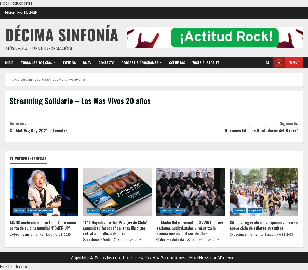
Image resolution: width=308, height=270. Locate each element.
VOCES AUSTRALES (206, 62)
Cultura (93, 210)
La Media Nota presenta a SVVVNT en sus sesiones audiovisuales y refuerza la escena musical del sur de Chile (189, 228)
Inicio (9, 62)
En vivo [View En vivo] (286, 62)
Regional (108, 210)
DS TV (87, 62)
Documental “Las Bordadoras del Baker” (226, 127)
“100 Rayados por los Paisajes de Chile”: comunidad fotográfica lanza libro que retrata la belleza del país (116, 228)
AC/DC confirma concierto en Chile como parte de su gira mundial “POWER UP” (43, 225)
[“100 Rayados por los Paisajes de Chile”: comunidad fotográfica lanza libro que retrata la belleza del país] (117, 192)
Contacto (106, 62)
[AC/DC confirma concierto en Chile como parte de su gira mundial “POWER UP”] (44, 192)
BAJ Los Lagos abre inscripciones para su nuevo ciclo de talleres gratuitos (264, 225)
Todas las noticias (36, 62)
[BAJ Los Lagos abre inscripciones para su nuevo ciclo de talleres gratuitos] (264, 192)
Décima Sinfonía (61, 34)
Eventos (69, 62)
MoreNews (199, 257)
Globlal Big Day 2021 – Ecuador (82, 127)
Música (19, 210)
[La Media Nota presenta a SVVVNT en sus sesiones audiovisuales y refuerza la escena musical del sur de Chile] (190, 192)
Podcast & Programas (140, 62)
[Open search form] (268, 62)
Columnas (177, 62)
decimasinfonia (25, 234)
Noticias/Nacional (40, 210)
